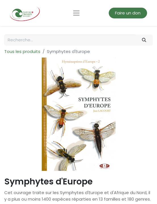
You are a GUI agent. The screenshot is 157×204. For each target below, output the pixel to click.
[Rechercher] (144, 40)
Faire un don (128, 13)
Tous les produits (22, 51)
